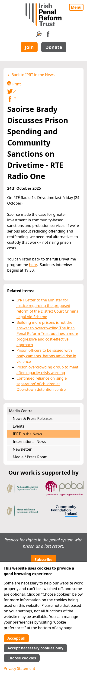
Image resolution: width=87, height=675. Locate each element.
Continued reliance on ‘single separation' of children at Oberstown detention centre (41, 384)
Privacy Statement (19, 668)
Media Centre (20, 410)
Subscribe (43, 559)
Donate (53, 47)
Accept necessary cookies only (35, 648)
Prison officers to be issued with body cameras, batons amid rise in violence (46, 356)
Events (18, 426)
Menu (76, 7)
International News (29, 441)
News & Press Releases (32, 418)
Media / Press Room (30, 456)
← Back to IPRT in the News (31, 74)
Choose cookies (21, 658)
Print (14, 84)
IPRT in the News (27, 433)
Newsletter (22, 449)
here (33, 264)
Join (29, 47)
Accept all (16, 638)
